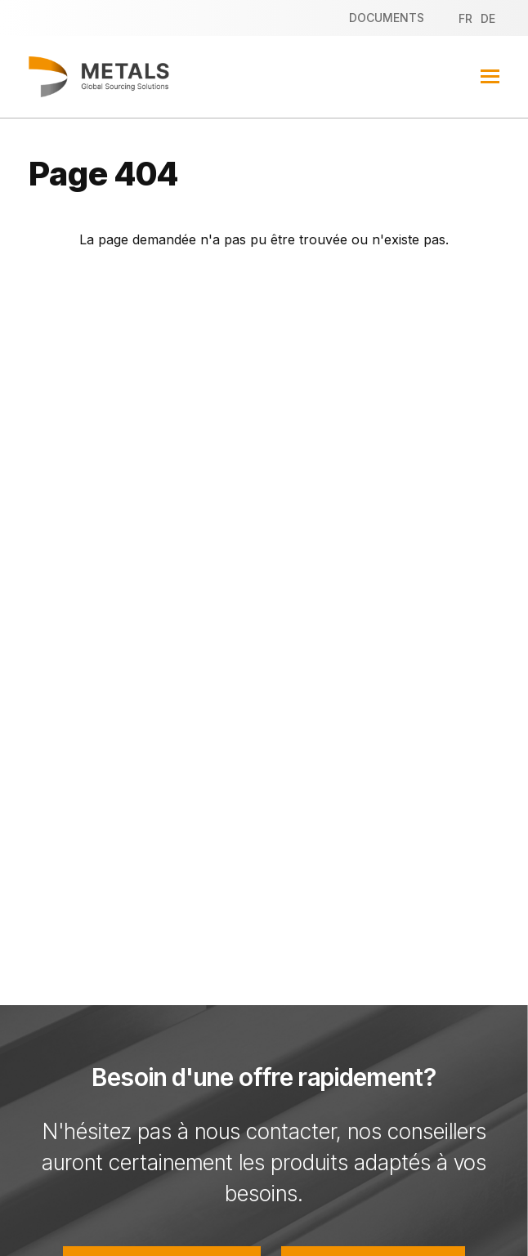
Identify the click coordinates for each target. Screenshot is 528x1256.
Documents (386, 18)
